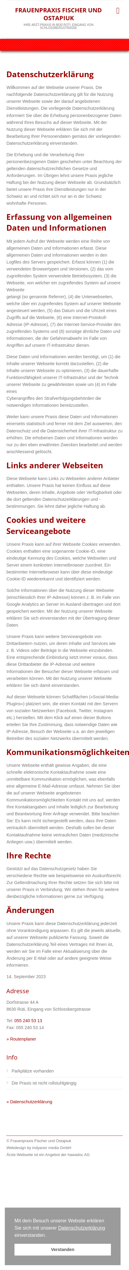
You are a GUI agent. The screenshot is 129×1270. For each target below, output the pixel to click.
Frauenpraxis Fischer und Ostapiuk (58, 14)
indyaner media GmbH (51, 1147)
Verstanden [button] (62, 1249)
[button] (48, 1236)
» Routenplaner (21, 1039)
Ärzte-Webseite (19, 1154)
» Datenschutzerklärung (29, 1101)
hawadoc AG (79, 1154)
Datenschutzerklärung (81, 1228)
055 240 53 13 (28, 1020)
